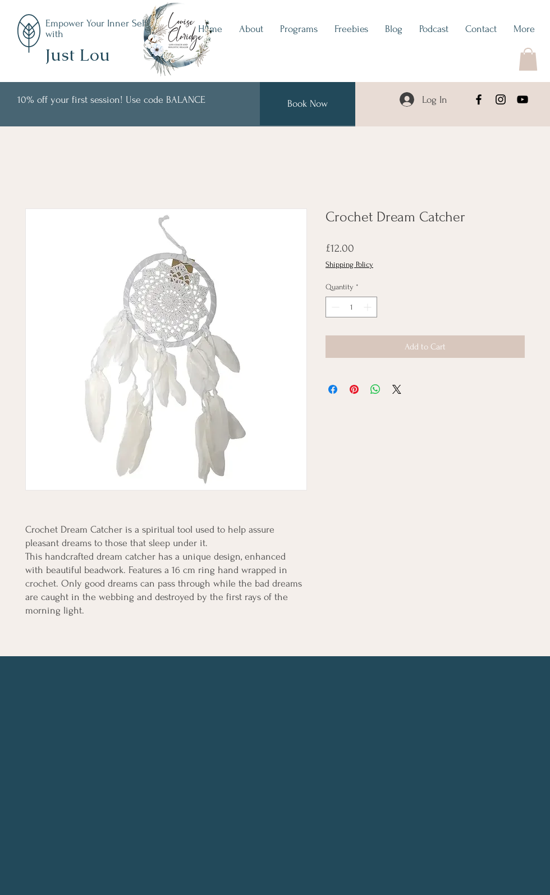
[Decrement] (334, 307)
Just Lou (77, 55)
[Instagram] (500, 99)
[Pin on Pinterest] (354, 389)
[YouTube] (522, 99)
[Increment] (368, 307)
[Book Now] (307, 103)
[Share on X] (397, 389)
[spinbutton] (351, 307)
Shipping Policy (349, 264)
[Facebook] (478, 99)
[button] (528, 59)
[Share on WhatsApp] (375, 389)
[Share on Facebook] (333, 389)
